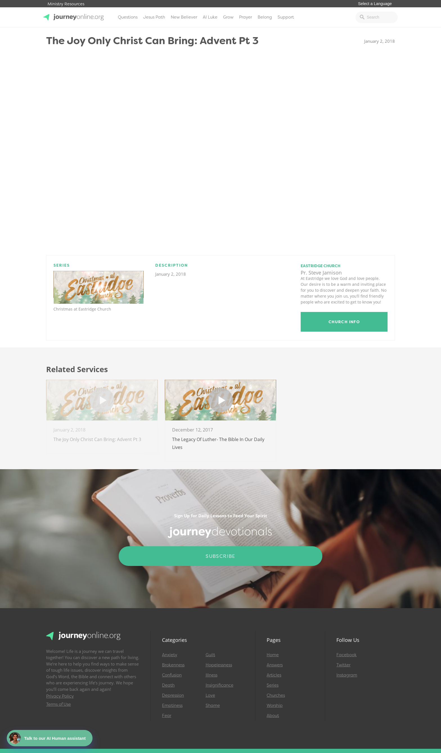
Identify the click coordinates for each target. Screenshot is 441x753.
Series (272, 685)
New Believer (184, 17)
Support (286, 17)
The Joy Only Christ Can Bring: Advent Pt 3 (97, 439)
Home (273, 655)
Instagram (346, 675)
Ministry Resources (66, 4)
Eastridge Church (320, 265)
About (273, 715)
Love (210, 695)
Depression (173, 695)
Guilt (210, 655)
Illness (211, 675)
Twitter (343, 665)
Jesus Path (154, 17)
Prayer (245, 17)
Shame (213, 705)
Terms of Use (58, 704)
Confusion (172, 675)
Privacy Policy (60, 696)
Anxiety (169, 655)
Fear (166, 715)
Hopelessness (219, 665)
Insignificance (219, 685)
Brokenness (173, 665)
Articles (274, 675)
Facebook (346, 655)
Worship (275, 705)
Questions (128, 17)
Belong (265, 17)
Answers (275, 665)
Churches (276, 695)
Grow (228, 17)
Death (168, 685)
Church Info (344, 321)
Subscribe (220, 556)
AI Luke (210, 17)
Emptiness (172, 705)
